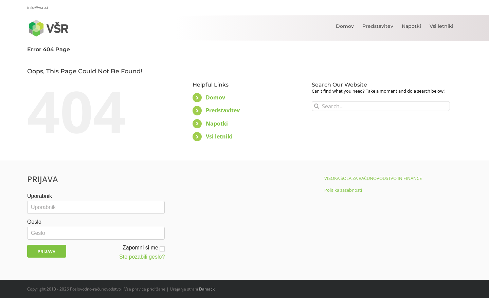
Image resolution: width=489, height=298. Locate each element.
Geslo (34, 222)
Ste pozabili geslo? (142, 257)
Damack (207, 289)
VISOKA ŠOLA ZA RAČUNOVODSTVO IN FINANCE (373, 178)
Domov (215, 97)
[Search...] (381, 106)
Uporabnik (39, 196)
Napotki (217, 123)
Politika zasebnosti (343, 190)
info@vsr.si (37, 7)
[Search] (317, 106)
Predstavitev (223, 110)
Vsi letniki (219, 136)
